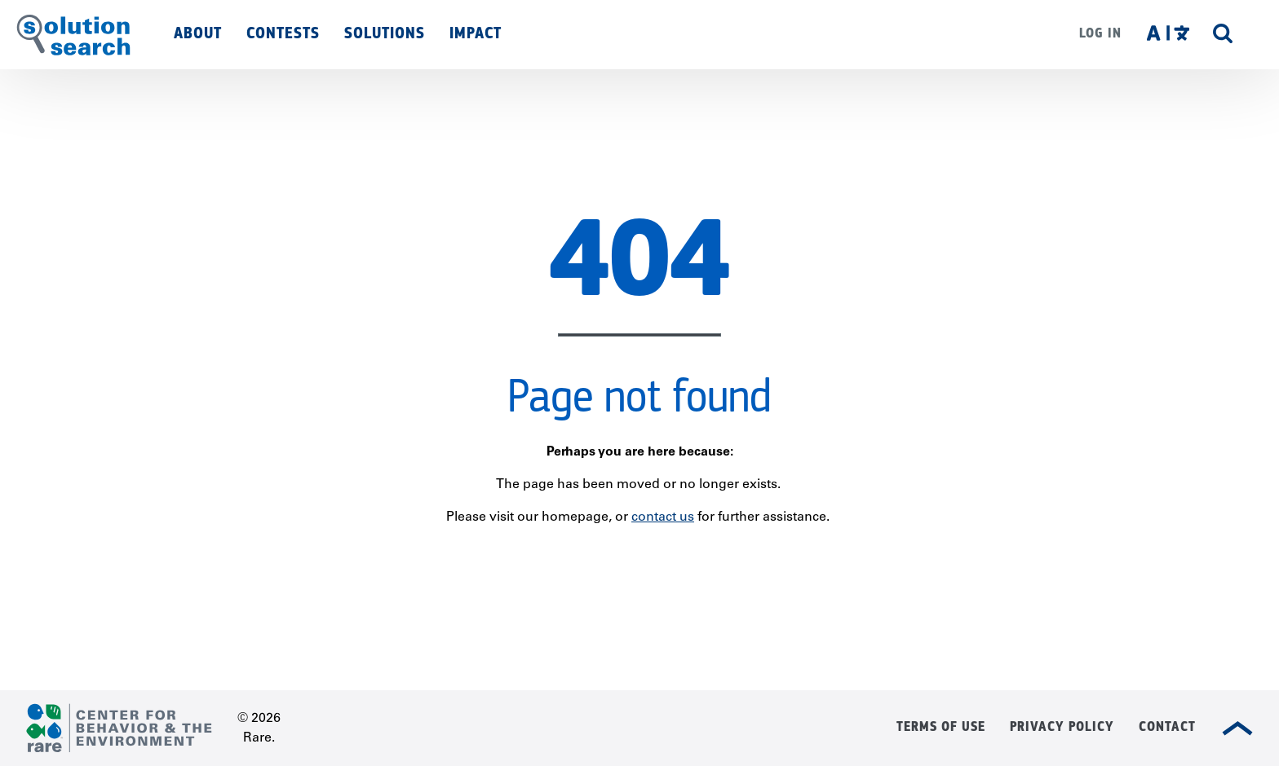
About (198, 33)
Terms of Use (940, 726)
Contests (283, 33)
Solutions (384, 33)
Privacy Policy (1062, 726)
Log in (1100, 33)
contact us (662, 517)
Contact (1167, 726)
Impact (475, 33)
